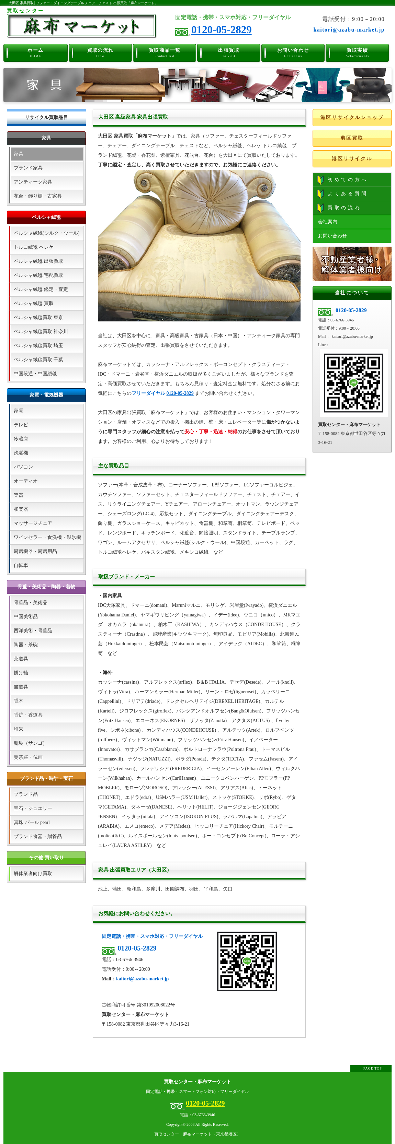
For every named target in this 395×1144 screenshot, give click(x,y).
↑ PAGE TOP (371, 1068)
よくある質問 (342, 194)
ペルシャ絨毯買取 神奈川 (41, 331)
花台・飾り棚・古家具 (38, 196)
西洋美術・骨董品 (33, 630)
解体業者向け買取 (33, 873)
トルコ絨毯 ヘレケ (34, 247)
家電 (18, 410)
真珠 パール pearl (32, 822)
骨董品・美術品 (30, 602)
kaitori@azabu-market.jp (349, 30)
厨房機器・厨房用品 (35, 551)
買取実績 (357, 52)
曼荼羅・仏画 (28, 757)
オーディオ (26, 481)
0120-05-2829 (221, 30)
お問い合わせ (293, 52)
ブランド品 (26, 794)
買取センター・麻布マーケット (197, 1081)
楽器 (18, 495)
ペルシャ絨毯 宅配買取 (38, 275)
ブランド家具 (28, 167)
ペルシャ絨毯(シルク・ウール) (46, 233)
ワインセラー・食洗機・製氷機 (47, 537)
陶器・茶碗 (26, 644)
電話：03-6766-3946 (197, 1115)
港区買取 (351, 138)
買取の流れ (100, 52)
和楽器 (21, 509)
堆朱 (18, 729)
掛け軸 (21, 672)
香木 (18, 701)
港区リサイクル (352, 158)
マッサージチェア (33, 523)
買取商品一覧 (165, 52)
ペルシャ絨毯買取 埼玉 (38, 345)
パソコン (23, 467)
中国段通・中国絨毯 (35, 373)
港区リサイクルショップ (352, 117)
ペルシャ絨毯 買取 (34, 303)
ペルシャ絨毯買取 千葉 (38, 359)
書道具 (21, 686)
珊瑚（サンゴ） (30, 743)
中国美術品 (26, 616)
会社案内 (327, 221)
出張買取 (229, 52)
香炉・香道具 (28, 715)
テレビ (21, 424)
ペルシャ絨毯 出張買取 (38, 261)
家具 (18, 153)
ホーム (35, 52)
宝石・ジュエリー (33, 808)
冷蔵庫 (21, 438)
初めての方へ (342, 180)
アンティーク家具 (33, 182)
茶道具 (21, 658)
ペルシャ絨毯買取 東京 (38, 317)
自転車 (21, 565)
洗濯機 (21, 453)
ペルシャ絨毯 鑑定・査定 (41, 289)
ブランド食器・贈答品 (38, 836)
